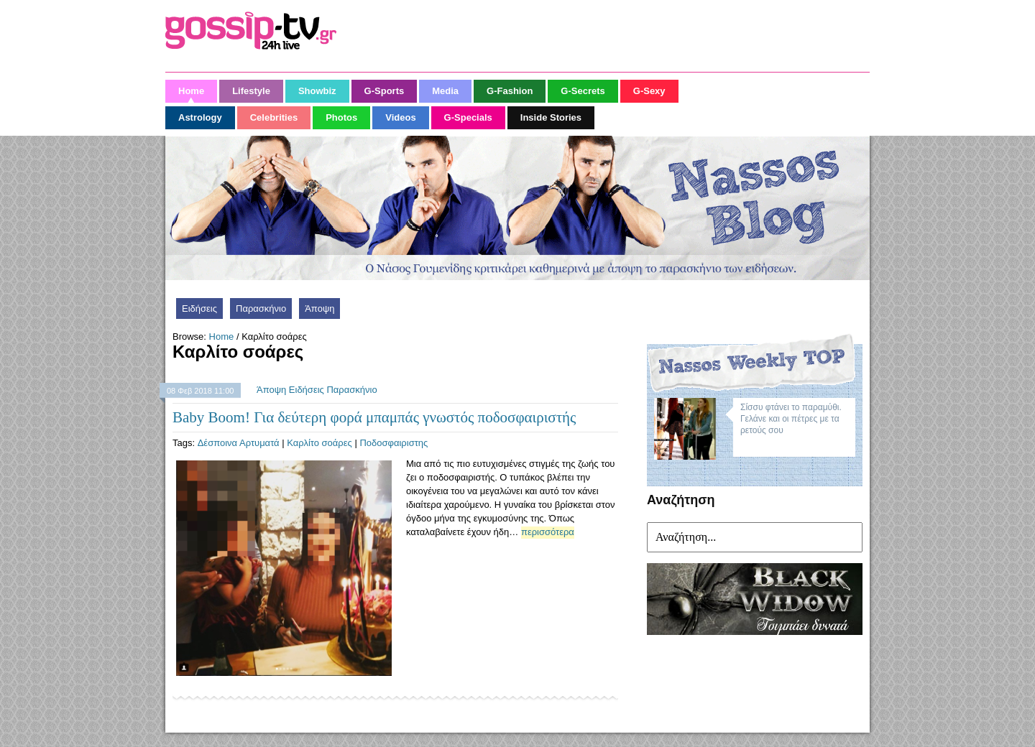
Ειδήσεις (199, 308)
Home (221, 336)
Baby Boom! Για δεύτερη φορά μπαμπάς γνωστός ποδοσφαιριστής (374, 417)
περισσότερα (547, 531)
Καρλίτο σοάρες (319, 442)
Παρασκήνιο (261, 308)
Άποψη (319, 308)
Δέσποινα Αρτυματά (239, 442)
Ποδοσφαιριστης (393, 442)
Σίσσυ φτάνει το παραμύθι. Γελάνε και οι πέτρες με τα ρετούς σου (791, 418)
